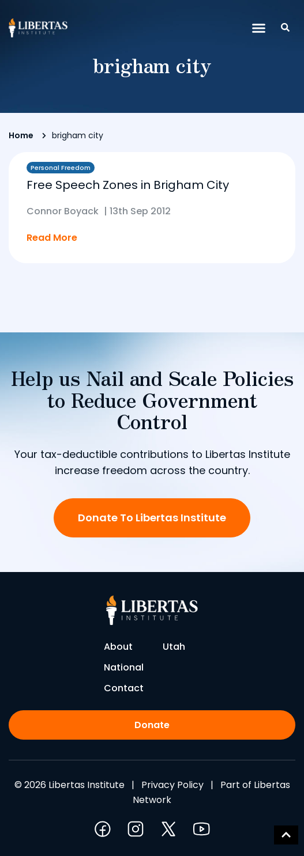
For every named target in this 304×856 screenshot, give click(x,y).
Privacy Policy (172, 784)
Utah (174, 646)
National (124, 667)
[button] (259, 28)
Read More (52, 237)
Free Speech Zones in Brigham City (128, 185)
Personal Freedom (61, 167)
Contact (124, 688)
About (118, 646)
